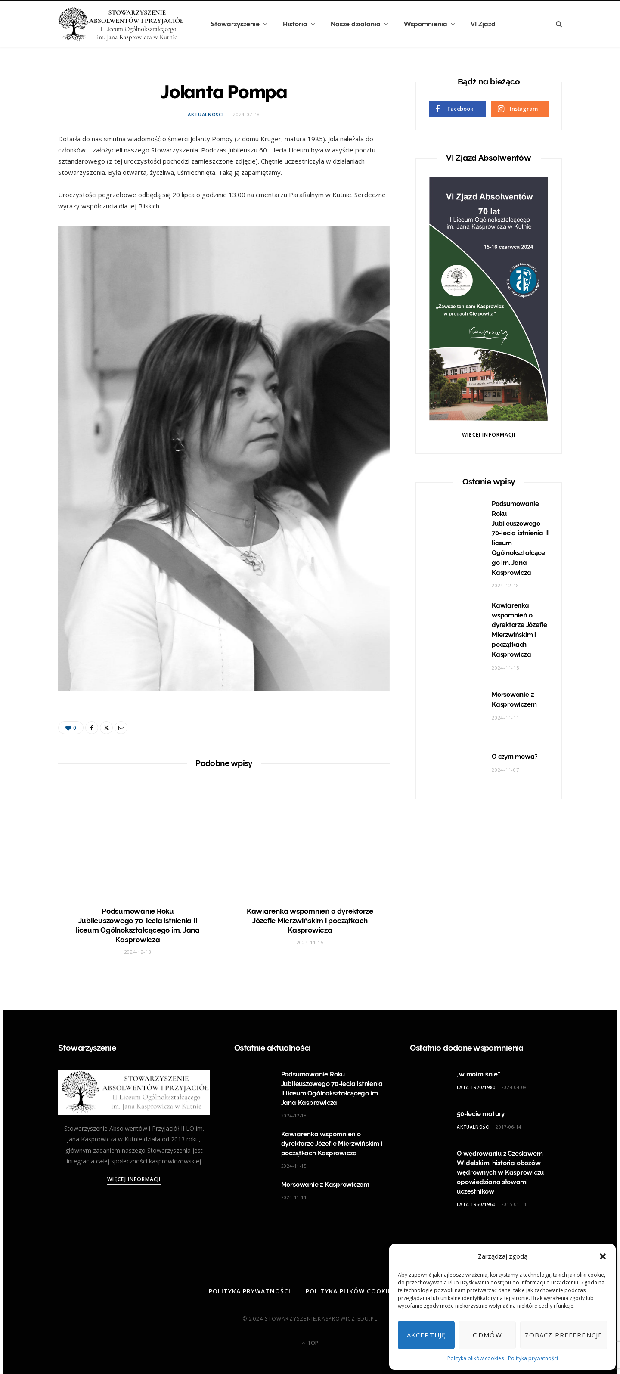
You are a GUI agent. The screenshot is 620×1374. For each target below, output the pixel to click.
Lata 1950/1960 (476, 1204)
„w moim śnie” (478, 1074)
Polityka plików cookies (475, 1358)
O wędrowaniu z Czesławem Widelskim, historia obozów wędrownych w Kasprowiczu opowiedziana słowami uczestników (500, 1172)
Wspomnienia (425, 24)
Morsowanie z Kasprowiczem (325, 1184)
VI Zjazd (483, 24)
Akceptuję (426, 1335)
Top (310, 1342)
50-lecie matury (481, 1114)
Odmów (487, 1335)
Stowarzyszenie (235, 24)
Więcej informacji (488, 434)
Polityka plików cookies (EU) (358, 1291)
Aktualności (205, 114)
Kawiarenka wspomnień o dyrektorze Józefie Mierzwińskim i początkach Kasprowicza (310, 920)
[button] (602, 1256)
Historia (295, 24)
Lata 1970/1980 (476, 1087)
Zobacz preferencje (563, 1335)
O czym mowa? (514, 756)
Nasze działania (356, 24)
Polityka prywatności (533, 1358)
